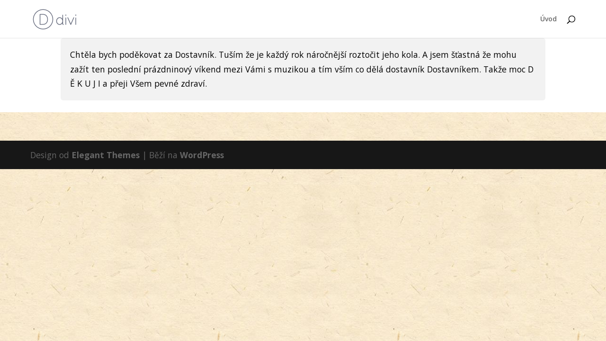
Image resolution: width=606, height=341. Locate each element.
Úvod (548, 19)
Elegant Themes (105, 155)
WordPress (202, 155)
